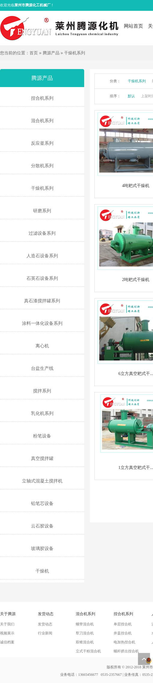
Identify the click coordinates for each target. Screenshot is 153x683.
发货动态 (45, 624)
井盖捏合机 (123, 633)
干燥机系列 (74, 52)
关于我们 (7, 624)
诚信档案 (7, 642)
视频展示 (7, 633)
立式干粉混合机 (88, 651)
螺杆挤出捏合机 (126, 651)
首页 (33, 52)
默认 (131, 96)
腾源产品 (51, 52)
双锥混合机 (85, 642)
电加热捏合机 (124, 642)
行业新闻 (45, 633)
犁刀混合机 (85, 633)
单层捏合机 (123, 624)
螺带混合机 (85, 624)
